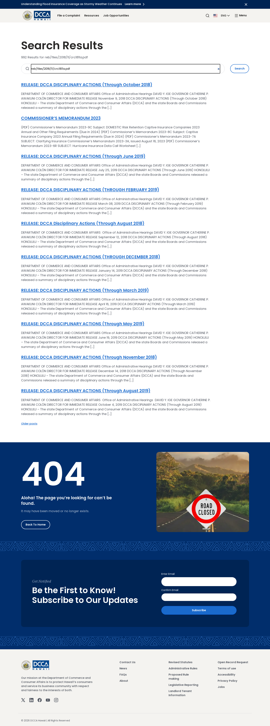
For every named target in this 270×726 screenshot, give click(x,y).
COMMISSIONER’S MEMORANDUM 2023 (61, 118)
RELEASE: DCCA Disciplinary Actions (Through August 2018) (82, 223)
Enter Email (168, 574)
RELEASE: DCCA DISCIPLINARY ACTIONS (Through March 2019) (85, 290)
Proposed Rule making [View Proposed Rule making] (179, 675)
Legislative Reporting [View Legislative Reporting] (183, 684)
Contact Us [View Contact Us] (127, 661)
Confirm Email (169, 589)
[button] (222, 15)
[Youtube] (48, 699)
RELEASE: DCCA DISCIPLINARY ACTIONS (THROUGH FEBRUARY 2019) (90, 190)
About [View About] (123, 680)
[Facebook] (40, 699)
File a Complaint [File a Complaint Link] (68, 16)
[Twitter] (23, 699)
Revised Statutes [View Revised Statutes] (180, 661)
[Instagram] (56, 699)
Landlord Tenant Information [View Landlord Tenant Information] (180, 692)
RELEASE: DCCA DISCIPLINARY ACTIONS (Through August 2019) (85, 391)
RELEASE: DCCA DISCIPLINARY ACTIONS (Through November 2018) (89, 357)
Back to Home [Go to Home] (36, 525)
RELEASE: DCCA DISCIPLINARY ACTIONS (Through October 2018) (86, 85)
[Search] (207, 15)
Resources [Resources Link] (91, 16)
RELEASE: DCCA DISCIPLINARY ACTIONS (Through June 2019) (83, 156)
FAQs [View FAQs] (123, 673)
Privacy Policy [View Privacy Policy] (227, 680)
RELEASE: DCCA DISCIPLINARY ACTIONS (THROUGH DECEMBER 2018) (90, 257)
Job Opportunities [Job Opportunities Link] (116, 16)
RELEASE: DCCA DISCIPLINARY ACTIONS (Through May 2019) (82, 324)
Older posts (29, 424)
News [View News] (123, 667)
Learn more (135, 4)
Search (240, 69)
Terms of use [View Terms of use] (227, 667)
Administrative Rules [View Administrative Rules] (183, 667)
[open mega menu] (240, 15)
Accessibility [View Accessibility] (226, 673)
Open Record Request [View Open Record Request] (233, 661)
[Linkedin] (31, 699)
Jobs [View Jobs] (221, 686)
